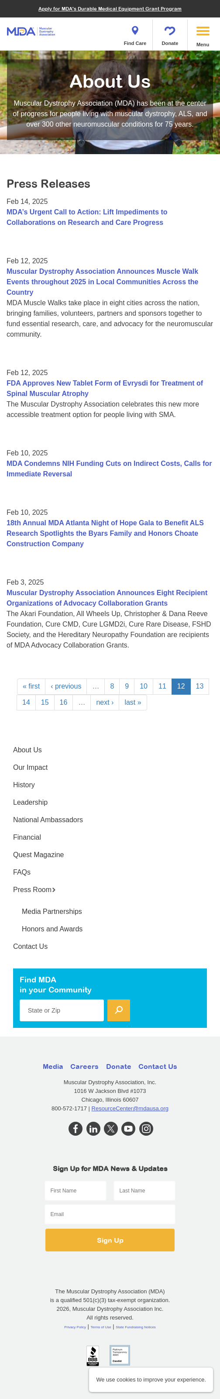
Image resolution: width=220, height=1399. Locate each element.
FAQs (22, 872)
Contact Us (30, 946)
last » (132, 702)
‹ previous (66, 686)
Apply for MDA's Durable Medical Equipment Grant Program (110, 8)
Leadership (30, 802)
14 (26, 702)
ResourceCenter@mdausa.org (130, 1108)
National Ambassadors (48, 820)
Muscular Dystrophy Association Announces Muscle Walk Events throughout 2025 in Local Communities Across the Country (102, 282)
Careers (84, 1066)
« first (31, 686)
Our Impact (30, 767)
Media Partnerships (52, 911)
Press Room (34, 889)
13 (200, 686)
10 (144, 686)
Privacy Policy (75, 1327)
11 (162, 686)
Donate (170, 33)
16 (64, 702)
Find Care (135, 33)
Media (53, 1066)
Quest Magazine (38, 854)
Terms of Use (101, 1327)
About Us (27, 750)
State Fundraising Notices (136, 1327)
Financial (27, 837)
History (24, 785)
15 (45, 702)
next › (104, 702)
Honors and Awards (52, 929)
